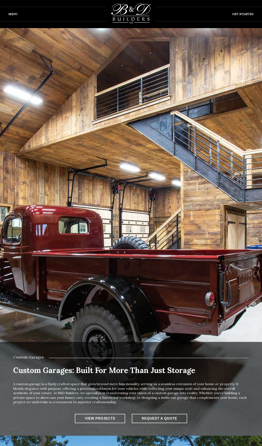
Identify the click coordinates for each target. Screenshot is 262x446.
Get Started (243, 14)
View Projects (100, 418)
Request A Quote (159, 418)
